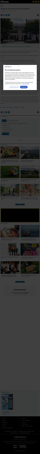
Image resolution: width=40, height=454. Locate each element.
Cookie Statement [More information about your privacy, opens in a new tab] (25, 83)
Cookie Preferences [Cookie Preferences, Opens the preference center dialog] (14, 87)
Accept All (23, 87)
